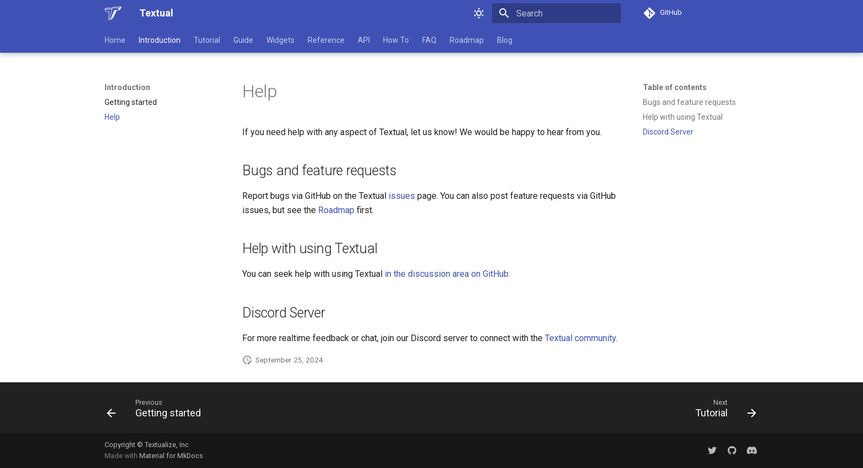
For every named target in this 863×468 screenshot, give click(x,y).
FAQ (429, 40)
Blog (504, 40)
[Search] (556, 13)
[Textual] (113, 13)
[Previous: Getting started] (157, 410)
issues (402, 196)
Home (115, 40)
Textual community (580, 338)
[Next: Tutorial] (722, 410)
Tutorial (207, 40)
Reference (326, 40)
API (364, 40)
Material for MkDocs (171, 456)
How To (396, 40)
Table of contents (675, 87)
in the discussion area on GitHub (447, 274)
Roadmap (467, 40)
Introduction (160, 40)
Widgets (280, 40)
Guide (243, 40)
